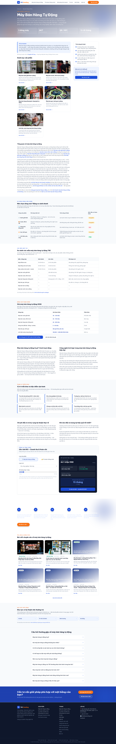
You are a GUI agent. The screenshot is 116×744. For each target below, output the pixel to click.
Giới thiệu (77, 2)
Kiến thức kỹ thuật (63, 727)
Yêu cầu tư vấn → (86, 77)
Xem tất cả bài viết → (58, 598)
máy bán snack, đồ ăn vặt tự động (48, 152)
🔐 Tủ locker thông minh (48, 459)
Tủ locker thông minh (50, 2)
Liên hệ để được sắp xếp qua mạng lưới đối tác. (40, 622)
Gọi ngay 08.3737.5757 (85, 692)
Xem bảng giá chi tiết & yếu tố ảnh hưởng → (30, 337)
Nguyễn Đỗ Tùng (31, 54)
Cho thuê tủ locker (42, 717)
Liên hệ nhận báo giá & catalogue (41, 292)
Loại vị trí (21, 463)
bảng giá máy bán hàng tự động (39, 190)
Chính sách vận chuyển (52, 740)
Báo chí (61, 733)
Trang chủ (19, 9)
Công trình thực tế (63, 723)
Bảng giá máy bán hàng (44, 715)
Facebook (82, 718)
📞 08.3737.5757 (93, 2)
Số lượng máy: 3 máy (24, 470)
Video (60, 731)
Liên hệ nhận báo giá (50, 337)
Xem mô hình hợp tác (37, 524)
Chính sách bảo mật (42, 740)
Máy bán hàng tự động (37, 2)
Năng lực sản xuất (63, 721)
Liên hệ (83, 2)
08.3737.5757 (85, 714)
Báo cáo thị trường (63, 729)
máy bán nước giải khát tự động (61, 150)
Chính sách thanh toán (63, 740)
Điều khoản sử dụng (74, 740)
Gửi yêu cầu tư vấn (86, 696)
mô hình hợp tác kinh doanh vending (40, 182)
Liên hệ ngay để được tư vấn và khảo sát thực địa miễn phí (47, 185)
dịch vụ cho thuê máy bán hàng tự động (52, 191)
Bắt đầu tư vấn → (23, 524)
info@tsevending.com (87, 716)
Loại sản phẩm (22, 456)
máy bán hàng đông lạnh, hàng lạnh (36, 153)
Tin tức (71, 2)
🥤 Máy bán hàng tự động (28, 459)
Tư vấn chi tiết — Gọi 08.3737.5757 (78, 489)
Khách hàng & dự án (64, 725)
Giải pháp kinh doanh (62, 2)
